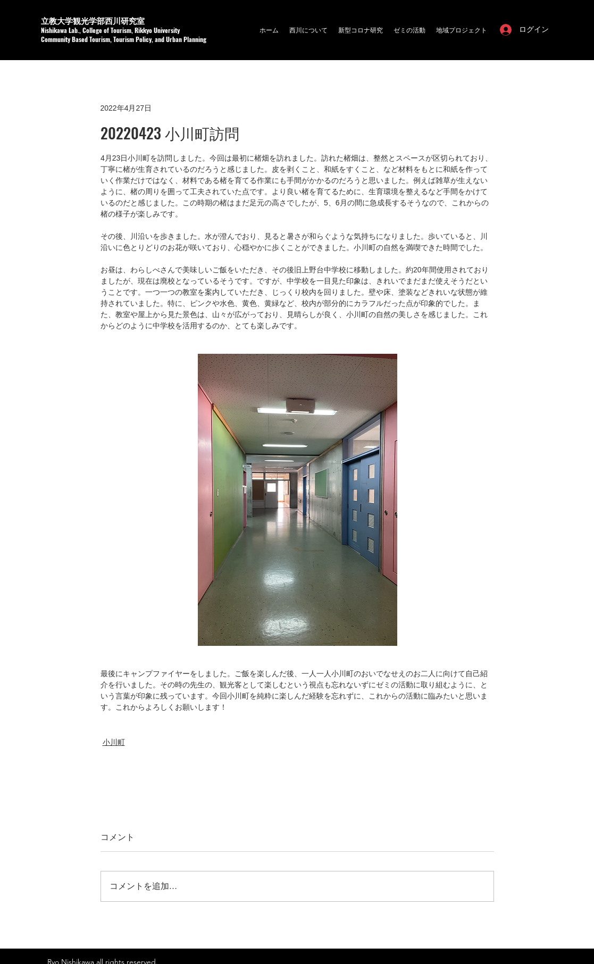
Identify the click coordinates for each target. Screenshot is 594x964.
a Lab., (73, 30)
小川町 (114, 742)
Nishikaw (52, 30)
